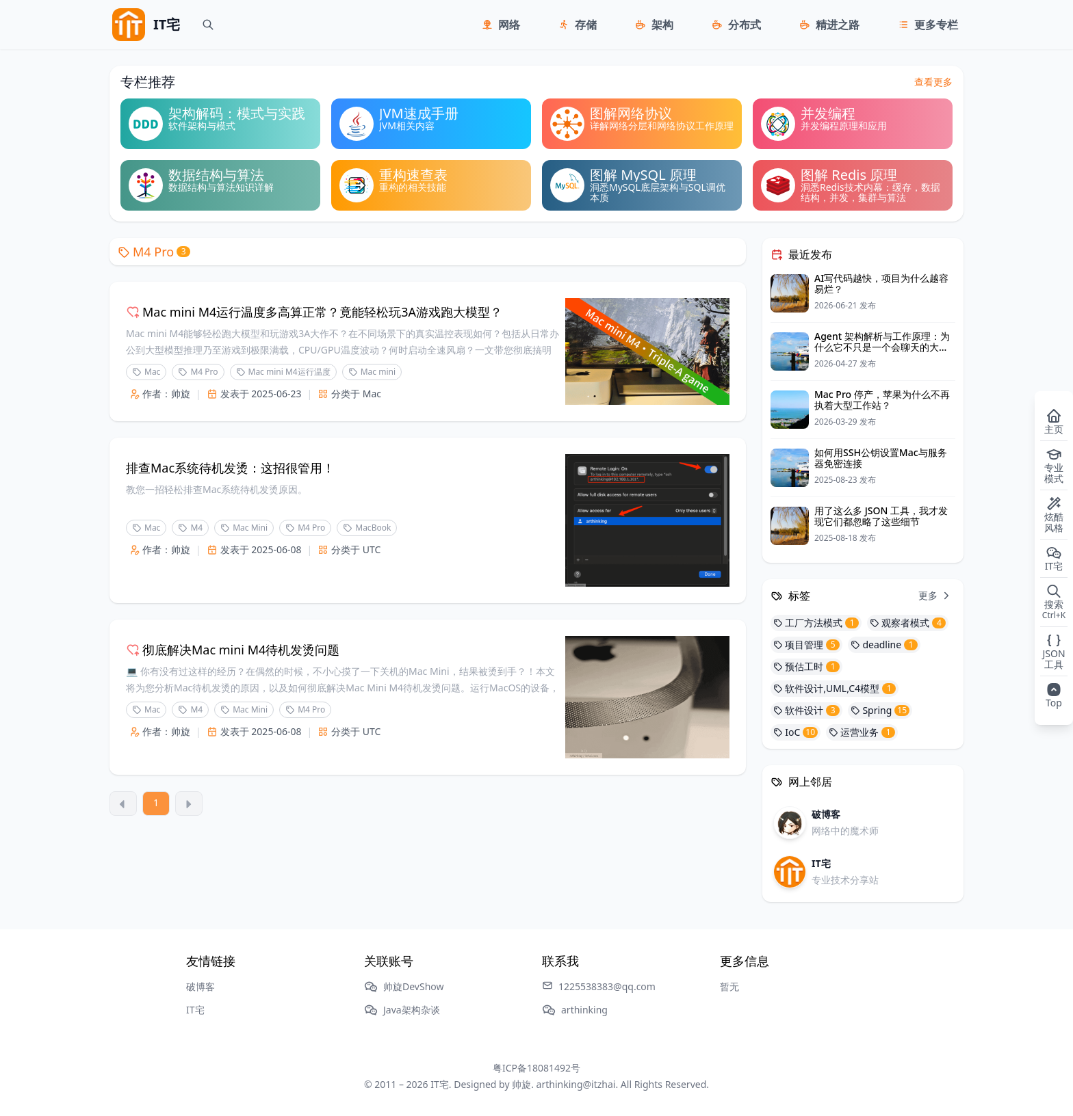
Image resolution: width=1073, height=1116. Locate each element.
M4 (190, 527)
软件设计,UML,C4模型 (834, 688)
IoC (795, 732)
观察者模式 (908, 622)
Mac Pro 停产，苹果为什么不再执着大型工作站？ (882, 400)
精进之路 (837, 24)
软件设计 (806, 710)
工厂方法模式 (816, 622)
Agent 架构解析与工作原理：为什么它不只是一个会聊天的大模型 (882, 347)
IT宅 (195, 1009)
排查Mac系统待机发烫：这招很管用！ (230, 468)
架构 (662, 24)
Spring (880, 710)
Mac (146, 371)
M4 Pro (154, 251)
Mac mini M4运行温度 (283, 371)
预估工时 (806, 666)
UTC (372, 549)
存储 (586, 24)
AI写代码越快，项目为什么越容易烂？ (881, 283)
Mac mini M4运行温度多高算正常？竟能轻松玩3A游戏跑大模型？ (314, 312)
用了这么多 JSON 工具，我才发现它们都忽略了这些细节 (881, 516)
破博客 (200, 986)
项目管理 (806, 644)
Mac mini (372, 371)
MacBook (367, 527)
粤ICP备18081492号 (536, 1067)
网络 (509, 24)
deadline (884, 644)
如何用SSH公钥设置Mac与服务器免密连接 (880, 458)
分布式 (744, 24)
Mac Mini (244, 527)
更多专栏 (936, 24)
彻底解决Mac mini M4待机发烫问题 (232, 649)
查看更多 (933, 81)
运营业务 (862, 732)
